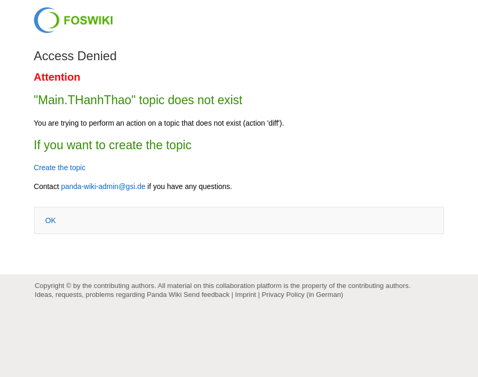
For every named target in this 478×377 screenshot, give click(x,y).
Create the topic (60, 167)
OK (50, 220)
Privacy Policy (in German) (302, 294)
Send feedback (207, 294)
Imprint (245, 294)
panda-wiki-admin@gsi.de (103, 186)
